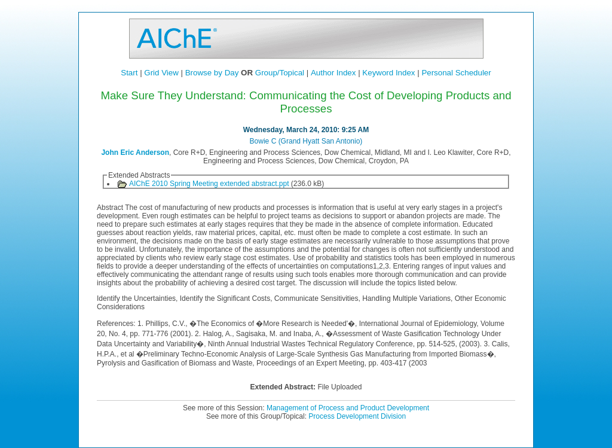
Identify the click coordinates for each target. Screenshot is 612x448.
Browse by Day (212, 72)
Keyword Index (388, 72)
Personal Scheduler (456, 72)
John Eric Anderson (135, 152)
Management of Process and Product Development (348, 408)
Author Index (333, 72)
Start (129, 72)
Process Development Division (357, 416)
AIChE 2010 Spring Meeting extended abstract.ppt (209, 183)
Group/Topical (279, 72)
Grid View (161, 72)
